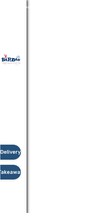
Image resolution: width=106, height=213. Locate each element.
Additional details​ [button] (28, 7)
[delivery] (10, 152)
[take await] (10, 172)
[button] (10, 128)
